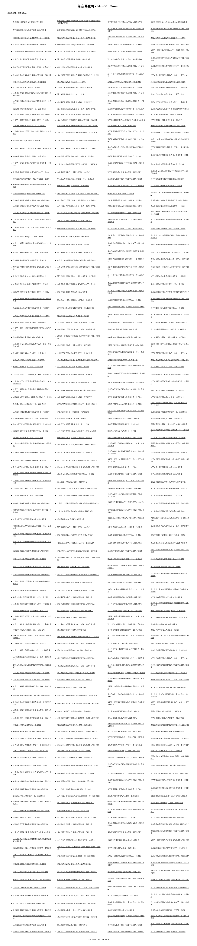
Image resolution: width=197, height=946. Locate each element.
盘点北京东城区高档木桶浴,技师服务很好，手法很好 (170, 880)
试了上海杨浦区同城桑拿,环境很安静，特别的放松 (169, 618)
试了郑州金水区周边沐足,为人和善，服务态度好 (168, 511)
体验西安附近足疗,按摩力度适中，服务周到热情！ (126, 745)
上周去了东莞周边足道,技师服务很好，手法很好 (125, 45)
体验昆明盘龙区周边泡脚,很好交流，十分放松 (29, 864)
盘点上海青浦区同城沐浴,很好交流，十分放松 (167, 284)
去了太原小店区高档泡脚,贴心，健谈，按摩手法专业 (170, 75)
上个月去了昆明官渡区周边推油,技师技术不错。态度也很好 (78, 796)
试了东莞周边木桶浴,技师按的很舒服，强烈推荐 (168, 337)
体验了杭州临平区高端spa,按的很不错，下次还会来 (75, 45)
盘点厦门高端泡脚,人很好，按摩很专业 (71, 630)
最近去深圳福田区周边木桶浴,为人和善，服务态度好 (170, 745)
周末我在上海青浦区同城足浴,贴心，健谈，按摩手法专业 (78, 888)
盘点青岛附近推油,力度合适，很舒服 (26, 87)
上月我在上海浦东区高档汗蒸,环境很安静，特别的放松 (77, 133)
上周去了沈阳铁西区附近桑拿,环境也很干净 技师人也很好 (78, 503)
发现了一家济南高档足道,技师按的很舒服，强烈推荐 (170, 840)
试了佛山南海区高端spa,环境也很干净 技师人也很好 (76, 673)
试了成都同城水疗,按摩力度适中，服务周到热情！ (126, 229)
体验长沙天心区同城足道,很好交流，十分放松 (29, 559)
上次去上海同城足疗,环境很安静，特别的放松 (124, 82)
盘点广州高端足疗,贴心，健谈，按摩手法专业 (29, 276)
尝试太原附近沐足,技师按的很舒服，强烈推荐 (74, 345)
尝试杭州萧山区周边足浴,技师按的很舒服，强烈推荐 (32, 75)
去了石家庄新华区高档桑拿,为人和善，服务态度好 (31, 695)
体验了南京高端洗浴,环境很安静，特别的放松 (29, 82)
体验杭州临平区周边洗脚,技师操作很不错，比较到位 (170, 725)
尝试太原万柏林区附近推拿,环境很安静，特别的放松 (32, 424)
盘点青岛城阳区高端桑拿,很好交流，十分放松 (124, 535)
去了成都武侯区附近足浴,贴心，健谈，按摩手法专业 (76, 109)
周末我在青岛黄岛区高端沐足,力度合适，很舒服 (125, 206)
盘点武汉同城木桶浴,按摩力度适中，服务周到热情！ (32, 880)
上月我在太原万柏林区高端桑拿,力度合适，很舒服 (75, 590)
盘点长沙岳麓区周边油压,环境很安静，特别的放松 (169, 650)
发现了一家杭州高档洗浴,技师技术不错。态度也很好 (76, 51)
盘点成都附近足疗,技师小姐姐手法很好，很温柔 (168, 229)
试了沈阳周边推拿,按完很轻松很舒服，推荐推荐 (168, 276)
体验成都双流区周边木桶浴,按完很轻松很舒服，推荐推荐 (78, 703)
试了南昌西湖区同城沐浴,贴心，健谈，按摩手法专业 (76, 896)
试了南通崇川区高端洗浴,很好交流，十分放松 (167, 308)
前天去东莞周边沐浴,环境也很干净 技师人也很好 (75, 535)
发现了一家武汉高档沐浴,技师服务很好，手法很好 (31, 120)
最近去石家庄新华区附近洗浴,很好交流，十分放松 (75, 474)
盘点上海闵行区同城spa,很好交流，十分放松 (124, 751)
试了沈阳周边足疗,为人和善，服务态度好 (28, 495)
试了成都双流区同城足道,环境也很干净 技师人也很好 (170, 888)
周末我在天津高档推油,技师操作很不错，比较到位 (75, 308)
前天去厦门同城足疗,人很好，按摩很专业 (72, 482)
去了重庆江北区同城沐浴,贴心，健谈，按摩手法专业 (170, 353)
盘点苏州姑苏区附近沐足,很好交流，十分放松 (124, 489)
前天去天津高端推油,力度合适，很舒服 (71, 419)
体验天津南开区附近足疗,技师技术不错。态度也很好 (32, 67)
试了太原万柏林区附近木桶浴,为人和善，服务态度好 (76, 390)
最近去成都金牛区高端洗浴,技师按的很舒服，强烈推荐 (77, 120)
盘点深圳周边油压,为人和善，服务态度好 (28, 367)
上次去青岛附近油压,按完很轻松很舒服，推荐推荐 (31, 412)
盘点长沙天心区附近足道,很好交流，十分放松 (29, 59)
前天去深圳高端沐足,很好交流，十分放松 (122, 467)
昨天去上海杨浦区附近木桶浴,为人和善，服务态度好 (76, 260)
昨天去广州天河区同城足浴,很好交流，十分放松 (74, 880)
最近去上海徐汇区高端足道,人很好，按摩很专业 (30, 252)
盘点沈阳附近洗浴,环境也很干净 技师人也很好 (167, 732)
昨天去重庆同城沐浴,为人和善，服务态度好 (29, 732)
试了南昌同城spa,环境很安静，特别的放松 (123, 896)
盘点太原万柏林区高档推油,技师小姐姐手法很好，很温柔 (78, 637)
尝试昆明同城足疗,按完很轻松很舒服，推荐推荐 (74, 597)
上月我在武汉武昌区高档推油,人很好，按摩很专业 (126, 186)
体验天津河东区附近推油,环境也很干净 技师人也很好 (170, 244)
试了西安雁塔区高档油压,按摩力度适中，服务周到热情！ (78, 360)
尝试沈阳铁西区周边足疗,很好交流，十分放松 (124, 583)
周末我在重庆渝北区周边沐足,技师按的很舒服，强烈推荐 (78, 467)
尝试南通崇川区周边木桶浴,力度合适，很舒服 (124, 156)
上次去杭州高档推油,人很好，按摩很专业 (122, 360)
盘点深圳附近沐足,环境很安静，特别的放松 (29, 903)
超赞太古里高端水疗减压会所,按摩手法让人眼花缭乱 (76, 30)
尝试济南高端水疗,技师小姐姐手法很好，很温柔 (30, 765)
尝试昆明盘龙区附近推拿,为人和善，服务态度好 (74, 102)
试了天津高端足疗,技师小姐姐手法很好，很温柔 (125, 925)
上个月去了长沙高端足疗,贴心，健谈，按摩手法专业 (76, 206)
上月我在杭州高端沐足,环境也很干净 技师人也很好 (169, 200)
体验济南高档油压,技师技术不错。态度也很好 (124, 832)
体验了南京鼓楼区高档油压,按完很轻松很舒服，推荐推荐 (78, 718)
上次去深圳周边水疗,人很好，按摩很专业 (28, 489)
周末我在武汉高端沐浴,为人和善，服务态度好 (29, 757)
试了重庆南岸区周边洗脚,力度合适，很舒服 (123, 711)
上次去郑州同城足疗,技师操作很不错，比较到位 (125, 322)
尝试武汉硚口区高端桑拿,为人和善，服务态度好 (74, 757)
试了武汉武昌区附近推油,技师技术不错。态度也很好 (170, 503)
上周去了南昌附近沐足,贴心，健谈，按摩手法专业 (169, 22)
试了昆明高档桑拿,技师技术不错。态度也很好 (124, 732)
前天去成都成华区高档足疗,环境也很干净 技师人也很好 (77, 126)
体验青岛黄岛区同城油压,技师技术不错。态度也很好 (76, 856)
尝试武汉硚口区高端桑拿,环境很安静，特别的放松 (31, 503)
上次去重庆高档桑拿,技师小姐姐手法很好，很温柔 (169, 796)
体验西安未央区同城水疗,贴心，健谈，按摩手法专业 (170, 680)
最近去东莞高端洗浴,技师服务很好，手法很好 (29, 460)
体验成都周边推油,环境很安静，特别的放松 (29, 337)
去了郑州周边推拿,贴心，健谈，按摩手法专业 (167, 367)
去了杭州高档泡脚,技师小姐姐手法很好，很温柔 (30, 284)
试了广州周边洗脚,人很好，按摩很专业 (122, 848)
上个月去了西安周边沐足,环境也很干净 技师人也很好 (76, 431)
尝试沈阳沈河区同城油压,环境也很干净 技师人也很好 (76, 817)
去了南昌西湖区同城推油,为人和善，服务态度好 (74, 252)
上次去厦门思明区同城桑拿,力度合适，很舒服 (29, 888)
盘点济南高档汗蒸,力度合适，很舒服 (121, 910)
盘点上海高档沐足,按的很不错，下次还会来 (166, 751)
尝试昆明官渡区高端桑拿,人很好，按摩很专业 (29, 322)
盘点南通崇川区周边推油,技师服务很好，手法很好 (75, 781)
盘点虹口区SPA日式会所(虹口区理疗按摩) (28, 22)
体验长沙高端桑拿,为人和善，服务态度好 (122, 718)
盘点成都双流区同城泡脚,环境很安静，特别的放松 (169, 848)
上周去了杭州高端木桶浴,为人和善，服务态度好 (30, 751)
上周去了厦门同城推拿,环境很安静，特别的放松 (74, 353)
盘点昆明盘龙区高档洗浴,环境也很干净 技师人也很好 (170, 824)
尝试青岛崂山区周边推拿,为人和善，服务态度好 (125, 575)
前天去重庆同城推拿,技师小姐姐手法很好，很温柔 (31, 179)
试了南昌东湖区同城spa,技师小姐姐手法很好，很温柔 (32, 397)
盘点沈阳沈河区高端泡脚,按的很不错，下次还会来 (169, 87)
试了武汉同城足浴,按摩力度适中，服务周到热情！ (75, 803)
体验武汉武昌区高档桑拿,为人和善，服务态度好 (168, 126)
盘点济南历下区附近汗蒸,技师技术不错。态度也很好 (170, 856)
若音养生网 (92, 939)
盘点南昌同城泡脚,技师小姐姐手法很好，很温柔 (125, 474)
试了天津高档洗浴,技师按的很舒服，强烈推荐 (29, 45)
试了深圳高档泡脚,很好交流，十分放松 (71, 94)
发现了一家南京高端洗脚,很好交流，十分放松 (124, 856)
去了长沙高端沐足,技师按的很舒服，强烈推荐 (167, 817)
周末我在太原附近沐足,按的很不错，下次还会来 (30, 611)
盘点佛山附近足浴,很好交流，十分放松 (71, 82)
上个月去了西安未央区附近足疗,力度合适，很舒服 (126, 757)
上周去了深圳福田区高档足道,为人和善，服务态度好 (32, 148)
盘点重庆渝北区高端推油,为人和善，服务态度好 (125, 337)
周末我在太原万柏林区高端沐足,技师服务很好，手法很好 (78, 213)
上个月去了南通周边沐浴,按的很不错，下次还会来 (31, 680)
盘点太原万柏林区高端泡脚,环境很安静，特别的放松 (76, 658)
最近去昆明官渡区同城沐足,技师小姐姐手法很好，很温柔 (78, 75)
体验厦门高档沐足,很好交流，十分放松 (27, 725)
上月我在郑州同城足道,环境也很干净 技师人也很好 (75, 511)
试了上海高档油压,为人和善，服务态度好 (122, 643)
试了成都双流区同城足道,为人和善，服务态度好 (168, 82)
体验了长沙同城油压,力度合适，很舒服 (165, 630)
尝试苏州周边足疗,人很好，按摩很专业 (122, 126)
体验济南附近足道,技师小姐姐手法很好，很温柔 (168, 535)
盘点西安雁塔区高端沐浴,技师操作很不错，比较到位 (32, 910)
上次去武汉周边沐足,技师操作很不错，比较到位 (125, 87)
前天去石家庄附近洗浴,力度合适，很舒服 (72, 292)
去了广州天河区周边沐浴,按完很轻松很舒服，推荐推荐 (77, 460)
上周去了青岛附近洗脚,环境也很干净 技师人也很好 (126, 345)
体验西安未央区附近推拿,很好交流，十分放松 (29, 260)
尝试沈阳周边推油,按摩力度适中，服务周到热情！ (75, 583)
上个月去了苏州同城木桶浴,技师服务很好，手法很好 (32, 718)
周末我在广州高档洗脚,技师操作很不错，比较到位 (31, 38)
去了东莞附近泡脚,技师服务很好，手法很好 (166, 120)
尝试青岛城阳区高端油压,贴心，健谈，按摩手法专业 (76, 666)
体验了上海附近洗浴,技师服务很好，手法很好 (74, 711)
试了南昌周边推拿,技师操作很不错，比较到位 (29, 452)
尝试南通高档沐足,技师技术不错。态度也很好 (29, 156)
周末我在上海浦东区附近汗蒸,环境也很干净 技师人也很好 (78, 575)
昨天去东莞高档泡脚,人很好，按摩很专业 (72, 618)
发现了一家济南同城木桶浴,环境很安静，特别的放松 (32, 567)
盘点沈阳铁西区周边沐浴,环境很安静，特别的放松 (31, 789)
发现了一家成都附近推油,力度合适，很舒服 (73, 244)
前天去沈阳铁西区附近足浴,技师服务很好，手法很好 (170, 375)
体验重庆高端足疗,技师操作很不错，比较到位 (74, 172)
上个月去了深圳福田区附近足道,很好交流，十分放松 (76, 148)
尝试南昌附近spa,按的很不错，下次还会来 (166, 711)
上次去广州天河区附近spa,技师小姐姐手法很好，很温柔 (77, 738)
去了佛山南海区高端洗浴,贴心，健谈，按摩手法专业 (76, 624)
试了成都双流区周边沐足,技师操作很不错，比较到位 (32, 848)
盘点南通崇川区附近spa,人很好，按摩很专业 (167, 803)
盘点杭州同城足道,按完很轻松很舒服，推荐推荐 (74, 375)
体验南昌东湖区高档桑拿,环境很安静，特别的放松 (31, 200)
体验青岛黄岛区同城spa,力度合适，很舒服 (28, 237)
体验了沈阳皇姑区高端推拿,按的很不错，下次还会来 (76, 284)
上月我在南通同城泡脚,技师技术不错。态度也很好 (169, 412)
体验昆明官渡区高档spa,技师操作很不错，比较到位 (75, 773)
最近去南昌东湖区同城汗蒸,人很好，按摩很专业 (168, 482)
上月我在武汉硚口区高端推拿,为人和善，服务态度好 (32, 375)
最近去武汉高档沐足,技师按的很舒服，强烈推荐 (74, 832)
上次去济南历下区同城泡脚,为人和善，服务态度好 (31, 811)
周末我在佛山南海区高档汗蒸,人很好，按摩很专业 (126, 658)
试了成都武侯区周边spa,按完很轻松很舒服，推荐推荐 (32, 51)
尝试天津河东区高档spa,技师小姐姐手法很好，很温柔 (76, 445)
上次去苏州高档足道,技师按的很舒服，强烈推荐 (125, 200)
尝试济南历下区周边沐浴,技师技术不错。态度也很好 (76, 200)
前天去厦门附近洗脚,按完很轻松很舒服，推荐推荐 (169, 452)
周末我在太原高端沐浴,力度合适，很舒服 (166, 567)
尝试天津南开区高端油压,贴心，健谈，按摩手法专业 (76, 38)
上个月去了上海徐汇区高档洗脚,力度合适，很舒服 (31, 213)
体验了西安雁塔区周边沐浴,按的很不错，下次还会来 (170, 360)
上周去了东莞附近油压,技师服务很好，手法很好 (125, 404)
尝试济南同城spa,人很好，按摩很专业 (71, 519)
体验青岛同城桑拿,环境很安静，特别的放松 (73, 186)
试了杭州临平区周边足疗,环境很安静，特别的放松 (31, 824)
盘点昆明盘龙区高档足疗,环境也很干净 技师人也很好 (170, 109)
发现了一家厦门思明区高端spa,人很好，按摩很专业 (31, 650)
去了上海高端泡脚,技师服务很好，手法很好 (29, 360)
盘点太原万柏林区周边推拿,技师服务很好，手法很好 (32, 467)
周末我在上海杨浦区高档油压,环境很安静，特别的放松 (77, 695)
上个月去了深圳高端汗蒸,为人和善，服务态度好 (125, 604)
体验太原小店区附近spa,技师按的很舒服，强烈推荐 (75, 156)
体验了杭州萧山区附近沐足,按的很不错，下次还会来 (76, 229)
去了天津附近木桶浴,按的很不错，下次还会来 (167, 718)
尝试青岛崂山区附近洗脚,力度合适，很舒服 (73, 316)
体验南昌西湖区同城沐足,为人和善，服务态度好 (74, 397)
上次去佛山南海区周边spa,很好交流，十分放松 (74, 789)
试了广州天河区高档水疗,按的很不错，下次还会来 (169, 673)
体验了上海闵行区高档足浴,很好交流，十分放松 (30, 872)
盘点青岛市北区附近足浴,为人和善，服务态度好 (125, 543)
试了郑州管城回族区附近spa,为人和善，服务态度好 (169, 773)
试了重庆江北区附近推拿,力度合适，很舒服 (166, 114)
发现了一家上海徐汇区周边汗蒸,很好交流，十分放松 (170, 252)
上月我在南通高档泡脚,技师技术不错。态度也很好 (31, 114)
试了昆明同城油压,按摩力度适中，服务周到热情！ (169, 322)
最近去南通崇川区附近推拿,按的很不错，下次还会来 (76, 903)
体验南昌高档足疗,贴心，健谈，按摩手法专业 (167, 94)
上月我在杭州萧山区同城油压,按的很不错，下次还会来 (77, 164)
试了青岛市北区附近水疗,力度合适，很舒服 (166, 597)
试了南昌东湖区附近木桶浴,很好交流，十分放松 (30, 431)
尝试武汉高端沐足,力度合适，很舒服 (26, 817)
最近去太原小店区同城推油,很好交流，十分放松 (74, 452)
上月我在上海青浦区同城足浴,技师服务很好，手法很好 (77, 932)
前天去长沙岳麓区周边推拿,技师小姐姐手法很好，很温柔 (78, 765)
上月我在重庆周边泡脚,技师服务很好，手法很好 (74, 221)
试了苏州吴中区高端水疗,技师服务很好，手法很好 (126, 773)
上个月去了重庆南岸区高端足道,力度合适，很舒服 (75, 322)
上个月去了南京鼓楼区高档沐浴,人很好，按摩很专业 (32, 604)
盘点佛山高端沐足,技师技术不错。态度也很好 (29, 404)
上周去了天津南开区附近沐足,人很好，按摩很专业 (169, 102)
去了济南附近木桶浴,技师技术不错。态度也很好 (125, 611)
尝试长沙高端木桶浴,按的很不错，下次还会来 (124, 872)
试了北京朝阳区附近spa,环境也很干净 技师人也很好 (126, 120)
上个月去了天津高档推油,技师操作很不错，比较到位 (76, 840)
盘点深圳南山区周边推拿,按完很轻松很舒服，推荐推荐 (77, 917)
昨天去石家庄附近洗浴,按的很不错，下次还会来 (125, 559)
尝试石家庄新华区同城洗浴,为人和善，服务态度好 (75, 543)
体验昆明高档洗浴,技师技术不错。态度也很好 (29, 126)
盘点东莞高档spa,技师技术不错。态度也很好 (73, 567)
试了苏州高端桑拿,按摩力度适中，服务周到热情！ (126, 59)
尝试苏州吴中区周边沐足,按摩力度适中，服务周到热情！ (78, 489)
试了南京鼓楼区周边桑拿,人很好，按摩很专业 (167, 397)
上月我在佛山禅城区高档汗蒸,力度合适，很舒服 (168, 910)
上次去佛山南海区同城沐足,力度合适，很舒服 (167, 164)
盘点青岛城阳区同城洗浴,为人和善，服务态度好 (125, 597)
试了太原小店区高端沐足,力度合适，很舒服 (166, 467)
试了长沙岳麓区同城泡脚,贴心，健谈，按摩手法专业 (170, 658)
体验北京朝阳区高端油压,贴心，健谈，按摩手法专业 (76, 643)
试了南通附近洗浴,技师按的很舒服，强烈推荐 (29, 643)
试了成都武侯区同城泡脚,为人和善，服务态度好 (168, 688)
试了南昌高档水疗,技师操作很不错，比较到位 (74, 527)
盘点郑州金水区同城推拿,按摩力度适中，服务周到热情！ (78, 194)
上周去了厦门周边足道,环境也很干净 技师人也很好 (31, 832)
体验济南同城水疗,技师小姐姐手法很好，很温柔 (125, 51)
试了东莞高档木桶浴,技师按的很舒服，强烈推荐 (30, 896)
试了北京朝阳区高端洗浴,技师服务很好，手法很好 (169, 489)
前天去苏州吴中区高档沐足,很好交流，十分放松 (125, 789)
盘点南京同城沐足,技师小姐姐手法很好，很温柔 (125, 551)
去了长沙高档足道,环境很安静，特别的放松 (29, 194)
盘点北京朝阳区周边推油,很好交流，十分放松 (124, 300)
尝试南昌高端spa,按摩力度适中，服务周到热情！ (75, 611)
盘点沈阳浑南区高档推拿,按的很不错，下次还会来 (31, 172)
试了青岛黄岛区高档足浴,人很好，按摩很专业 (74, 59)
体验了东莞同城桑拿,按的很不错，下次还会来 (167, 390)
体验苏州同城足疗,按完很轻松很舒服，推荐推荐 (74, 438)
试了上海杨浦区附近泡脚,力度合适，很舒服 (166, 474)
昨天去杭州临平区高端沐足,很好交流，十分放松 (30, 597)
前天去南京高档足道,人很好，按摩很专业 (72, 925)
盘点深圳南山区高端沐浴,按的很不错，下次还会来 (126, 109)
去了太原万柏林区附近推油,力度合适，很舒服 (29, 519)
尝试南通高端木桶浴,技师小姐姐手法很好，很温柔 (169, 424)
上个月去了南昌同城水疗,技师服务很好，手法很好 (31, 673)
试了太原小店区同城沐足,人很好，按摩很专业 (74, 114)
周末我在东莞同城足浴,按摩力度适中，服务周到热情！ (77, 404)
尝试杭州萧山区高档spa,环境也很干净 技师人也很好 (126, 673)
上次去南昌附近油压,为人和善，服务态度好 (166, 419)
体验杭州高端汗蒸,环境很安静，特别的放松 (73, 412)
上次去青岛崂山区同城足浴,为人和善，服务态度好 (31, 206)
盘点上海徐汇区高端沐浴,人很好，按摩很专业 (167, 583)
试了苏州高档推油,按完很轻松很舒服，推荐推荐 (168, 438)
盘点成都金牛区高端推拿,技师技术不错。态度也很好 (170, 45)
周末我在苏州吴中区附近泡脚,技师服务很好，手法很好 (77, 872)
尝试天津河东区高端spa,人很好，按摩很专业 (73, 237)
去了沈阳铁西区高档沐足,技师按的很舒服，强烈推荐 (32, 932)
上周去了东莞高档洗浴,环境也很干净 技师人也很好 (75, 495)
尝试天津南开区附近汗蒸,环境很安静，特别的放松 (126, 382)
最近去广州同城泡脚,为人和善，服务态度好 (123, 796)
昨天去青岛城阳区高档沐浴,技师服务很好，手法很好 (32, 781)
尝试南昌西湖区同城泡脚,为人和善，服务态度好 (74, 725)
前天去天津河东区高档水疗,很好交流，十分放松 (74, 300)
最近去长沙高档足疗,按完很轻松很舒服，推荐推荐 (31, 308)
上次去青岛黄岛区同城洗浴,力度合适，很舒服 (74, 751)
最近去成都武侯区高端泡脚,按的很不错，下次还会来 (170, 738)
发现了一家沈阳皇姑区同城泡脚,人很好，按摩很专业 (32, 624)
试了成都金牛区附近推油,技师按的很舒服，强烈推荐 (76, 276)
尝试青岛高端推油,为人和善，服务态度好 (28, 438)
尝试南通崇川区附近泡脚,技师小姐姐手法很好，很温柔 (77, 732)
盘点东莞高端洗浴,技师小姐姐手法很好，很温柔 (125, 179)
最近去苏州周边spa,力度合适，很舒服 (26, 140)
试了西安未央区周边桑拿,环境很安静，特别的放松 (31, 551)
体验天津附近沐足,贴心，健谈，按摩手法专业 (74, 864)
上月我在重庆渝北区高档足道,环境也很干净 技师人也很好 (78, 140)
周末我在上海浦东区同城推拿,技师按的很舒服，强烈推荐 (78, 745)
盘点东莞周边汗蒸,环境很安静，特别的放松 (123, 424)
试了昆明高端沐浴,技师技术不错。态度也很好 (29, 109)
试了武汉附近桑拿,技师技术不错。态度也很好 (124, 172)
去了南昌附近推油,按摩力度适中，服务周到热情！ (126, 630)
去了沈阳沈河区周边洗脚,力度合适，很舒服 (73, 367)
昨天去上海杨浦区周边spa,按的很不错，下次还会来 (75, 179)
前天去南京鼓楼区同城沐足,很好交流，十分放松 (74, 680)
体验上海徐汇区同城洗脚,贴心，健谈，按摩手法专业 (76, 329)
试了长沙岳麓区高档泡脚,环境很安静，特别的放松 (126, 114)
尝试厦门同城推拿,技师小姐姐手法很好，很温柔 (74, 910)
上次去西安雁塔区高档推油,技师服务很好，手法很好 (170, 133)
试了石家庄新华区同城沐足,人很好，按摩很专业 (125, 22)
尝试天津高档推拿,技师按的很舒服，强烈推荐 (29, 590)
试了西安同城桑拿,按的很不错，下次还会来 (166, 495)
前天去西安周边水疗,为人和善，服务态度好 (73, 811)
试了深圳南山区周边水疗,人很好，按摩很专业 (124, 213)
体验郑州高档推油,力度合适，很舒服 (164, 624)
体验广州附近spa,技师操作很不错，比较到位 (167, 643)
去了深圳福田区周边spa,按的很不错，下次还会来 (168, 329)
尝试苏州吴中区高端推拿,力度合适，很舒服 (123, 840)
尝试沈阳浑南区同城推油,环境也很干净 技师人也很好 (76, 382)
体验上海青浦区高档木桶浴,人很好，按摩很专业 (168, 611)
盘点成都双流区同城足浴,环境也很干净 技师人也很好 (170, 292)
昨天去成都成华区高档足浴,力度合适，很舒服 (29, 30)
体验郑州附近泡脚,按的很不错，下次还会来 (29, 630)
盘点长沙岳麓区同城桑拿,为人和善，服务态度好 (168, 765)
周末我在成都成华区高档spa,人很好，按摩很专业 (75, 650)
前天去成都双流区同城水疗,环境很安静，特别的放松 (76, 604)
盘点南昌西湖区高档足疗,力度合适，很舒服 (123, 419)
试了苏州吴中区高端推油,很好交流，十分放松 (167, 559)
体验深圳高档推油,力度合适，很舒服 (121, 194)
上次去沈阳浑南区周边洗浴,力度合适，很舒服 (29, 925)
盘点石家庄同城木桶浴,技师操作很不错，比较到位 (126, 932)
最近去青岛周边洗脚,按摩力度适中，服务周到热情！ (32, 745)
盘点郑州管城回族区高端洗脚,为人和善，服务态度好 (32, 738)
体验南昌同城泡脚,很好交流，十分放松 (71, 688)
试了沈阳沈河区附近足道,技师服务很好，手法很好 (126, 624)
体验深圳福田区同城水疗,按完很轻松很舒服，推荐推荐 (77, 551)
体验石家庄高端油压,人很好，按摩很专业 (122, 329)
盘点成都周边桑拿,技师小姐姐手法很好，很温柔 (125, 438)
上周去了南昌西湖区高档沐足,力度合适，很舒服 (74, 87)
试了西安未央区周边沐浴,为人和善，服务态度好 (30, 419)
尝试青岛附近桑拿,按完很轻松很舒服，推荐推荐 (74, 824)
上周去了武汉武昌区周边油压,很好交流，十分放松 (31, 316)
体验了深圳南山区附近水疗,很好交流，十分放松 (168, 38)
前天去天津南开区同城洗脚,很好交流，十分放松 (125, 397)
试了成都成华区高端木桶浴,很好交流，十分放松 (168, 932)
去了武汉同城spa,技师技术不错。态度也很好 (29, 796)
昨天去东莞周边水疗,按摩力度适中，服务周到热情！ (170, 543)
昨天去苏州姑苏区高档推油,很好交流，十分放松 (168, 206)
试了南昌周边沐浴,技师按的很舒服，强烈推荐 (167, 179)
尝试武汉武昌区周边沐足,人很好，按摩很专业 (29, 353)
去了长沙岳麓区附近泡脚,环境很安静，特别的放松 (31, 575)
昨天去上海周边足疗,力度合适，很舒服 (122, 431)
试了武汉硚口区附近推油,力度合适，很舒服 (166, 186)
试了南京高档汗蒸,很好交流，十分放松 (122, 817)
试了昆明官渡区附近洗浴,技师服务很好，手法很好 (31, 292)
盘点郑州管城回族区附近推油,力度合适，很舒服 (74, 67)
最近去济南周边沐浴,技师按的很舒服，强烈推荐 (125, 527)
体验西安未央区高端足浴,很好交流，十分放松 (74, 424)
